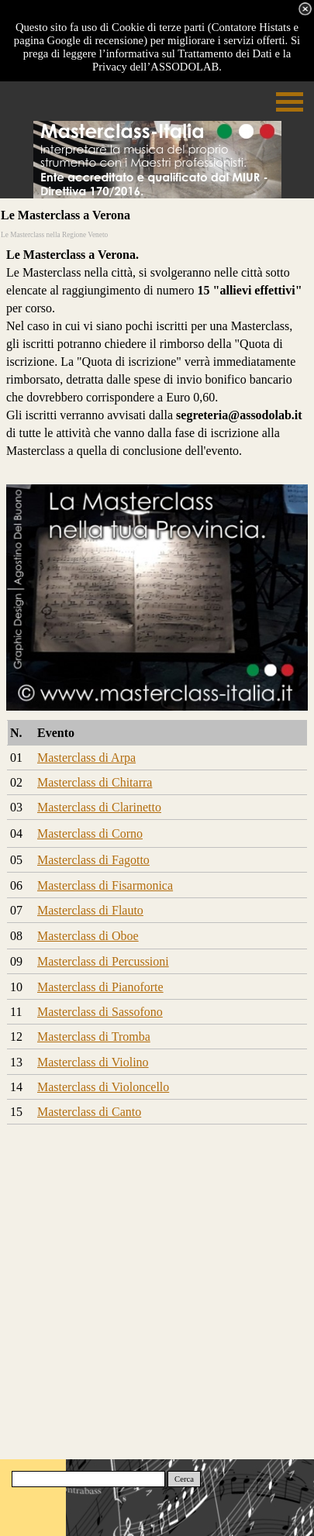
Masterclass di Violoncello (103, 1086)
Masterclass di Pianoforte (100, 987)
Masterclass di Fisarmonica (105, 885)
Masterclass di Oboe (88, 935)
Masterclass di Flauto (90, 910)
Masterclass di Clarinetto (99, 807)
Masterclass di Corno (90, 833)
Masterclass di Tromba (93, 1036)
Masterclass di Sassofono (100, 1011)
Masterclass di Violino (93, 1062)
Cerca (184, 1479)
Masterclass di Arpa (86, 757)
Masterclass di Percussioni (103, 961)
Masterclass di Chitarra (94, 782)
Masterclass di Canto (89, 1111)
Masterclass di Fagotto (93, 859)
